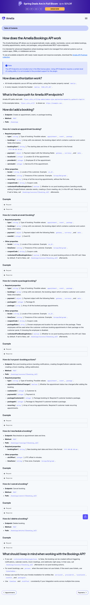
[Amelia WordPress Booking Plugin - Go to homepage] (8, 18)
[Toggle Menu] (86, 18)
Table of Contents (11, 28)
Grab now (51, 9)
